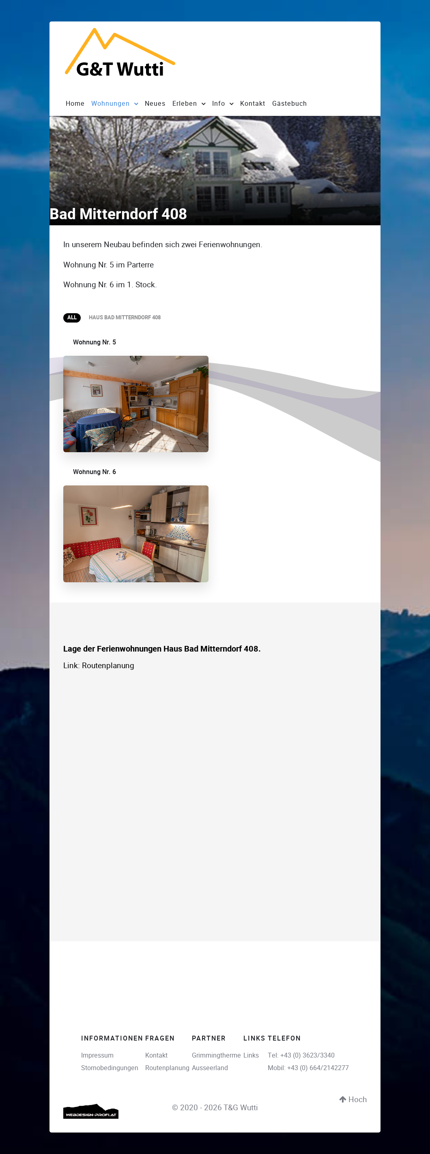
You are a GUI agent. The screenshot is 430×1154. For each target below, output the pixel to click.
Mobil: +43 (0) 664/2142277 (308, 1068)
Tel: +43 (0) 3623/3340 (301, 1055)
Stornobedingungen (109, 1068)
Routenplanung (108, 665)
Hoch (353, 1099)
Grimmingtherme (216, 1055)
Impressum (97, 1055)
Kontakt (156, 1055)
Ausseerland (210, 1068)
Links (251, 1055)
